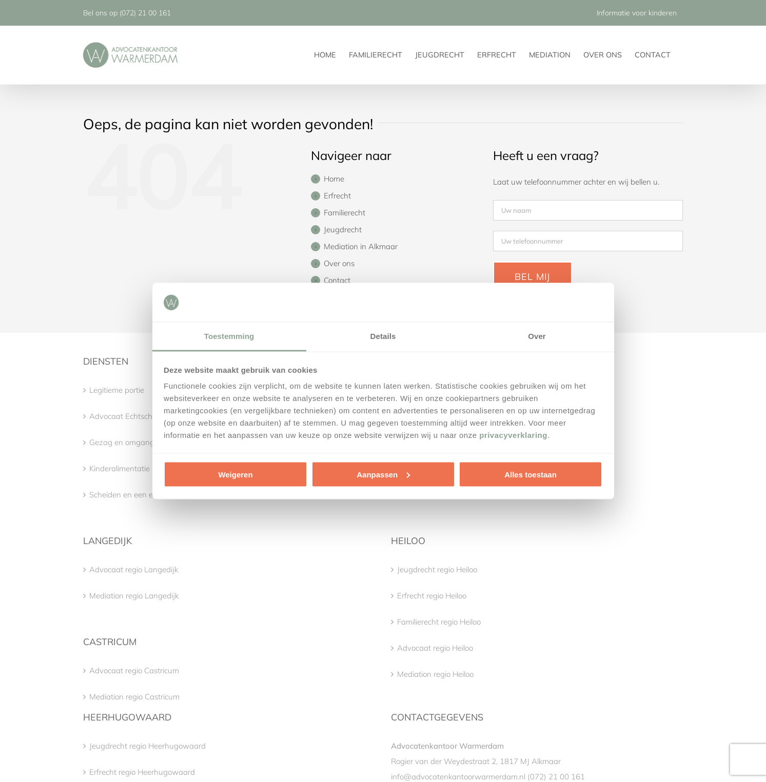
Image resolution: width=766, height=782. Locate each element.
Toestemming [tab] (229, 336)
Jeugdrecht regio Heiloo (437, 569)
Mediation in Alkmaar (361, 246)
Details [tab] (383, 336)
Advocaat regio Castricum (134, 670)
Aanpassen (383, 474)
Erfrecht (337, 195)
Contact (337, 280)
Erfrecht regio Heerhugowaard (142, 772)
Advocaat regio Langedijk (133, 569)
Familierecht (344, 212)
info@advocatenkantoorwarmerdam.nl (458, 776)
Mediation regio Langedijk (134, 595)
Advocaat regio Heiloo (435, 648)
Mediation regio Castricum (134, 696)
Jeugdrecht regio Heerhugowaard (147, 746)
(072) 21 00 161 (145, 12)
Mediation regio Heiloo (435, 674)
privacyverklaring (513, 435)
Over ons (339, 263)
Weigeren (235, 474)
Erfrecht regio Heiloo (431, 595)
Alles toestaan (530, 474)
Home (334, 179)
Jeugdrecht (343, 229)
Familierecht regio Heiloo (439, 622)
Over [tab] (537, 336)
